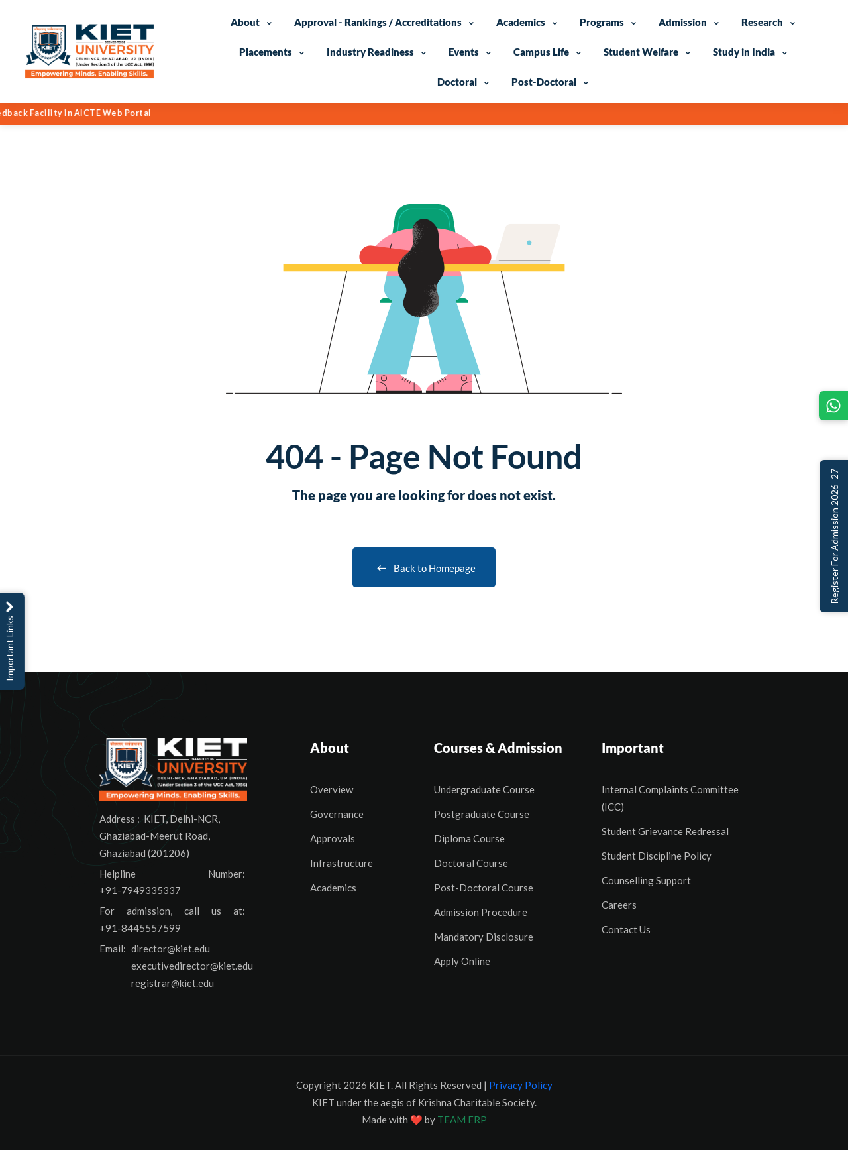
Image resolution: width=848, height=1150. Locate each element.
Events (464, 52)
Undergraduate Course (484, 789)
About (245, 22)
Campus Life (541, 52)
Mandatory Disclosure (483, 937)
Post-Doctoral (543, 81)
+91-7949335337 (140, 890)
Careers (619, 905)
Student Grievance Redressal (665, 831)
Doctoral (457, 81)
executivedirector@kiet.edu (192, 966)
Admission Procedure (480, 912)
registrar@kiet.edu (172, 983)
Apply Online (462, 961)
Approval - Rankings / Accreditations (378, 22)
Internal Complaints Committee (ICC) (670, 798)
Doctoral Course (471, 863)
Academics (520, 22)
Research (762, 22)
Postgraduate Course (481, 814)
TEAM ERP (462, 1119)
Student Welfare (641, 52)
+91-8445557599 (140, 928)
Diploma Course (469, 838)
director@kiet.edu (170, 948)
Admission (683, 22)
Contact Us (626, 929)
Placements (265, 52)
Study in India (744, 52)
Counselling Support (646, 880)
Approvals (332, 838)
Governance (337, 814)
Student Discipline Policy (657, 856)
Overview (331, 789)
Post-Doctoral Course (483, 887)
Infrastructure (341, 863)
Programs (602, 22)
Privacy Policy (521, 1085)
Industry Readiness (370, 52)
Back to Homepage (424, 568)
